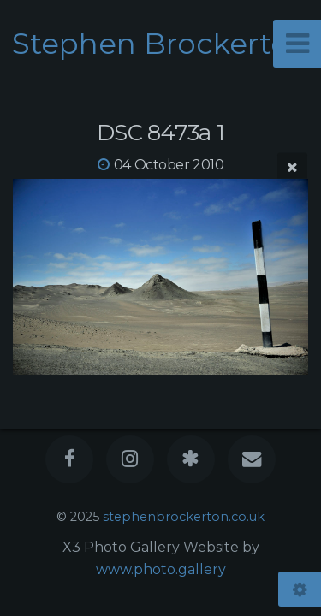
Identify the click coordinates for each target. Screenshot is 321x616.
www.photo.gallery (161, 569)
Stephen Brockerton (160, 44)
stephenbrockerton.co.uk (184, 516)
